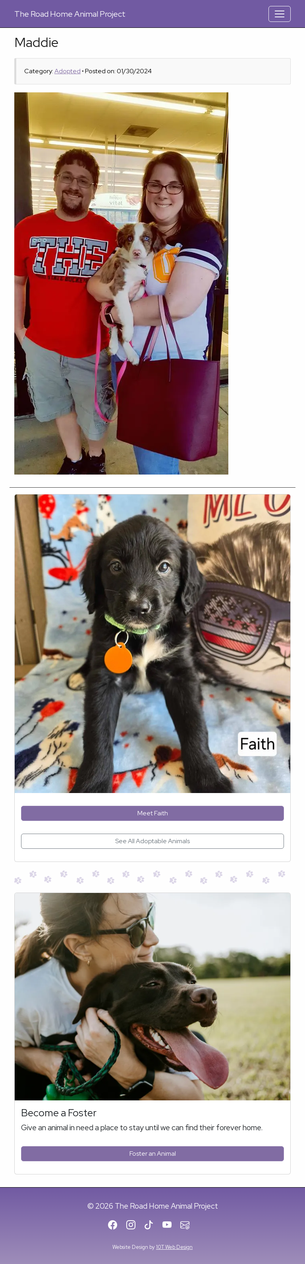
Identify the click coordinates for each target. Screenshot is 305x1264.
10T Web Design (174, 1247)
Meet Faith (152, 813)
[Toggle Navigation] (279, 14)
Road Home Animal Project (69, 14)
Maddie (36, 42)
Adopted (67, 71)
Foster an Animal (152, 1153)
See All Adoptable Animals (152, 841)
